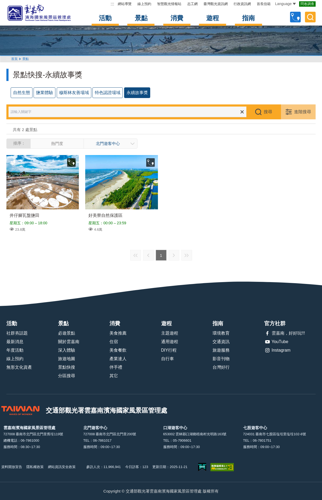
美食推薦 (118, 333)
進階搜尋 (302, 111)
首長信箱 (264, 4)
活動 (105, 18)
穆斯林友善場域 (74, 92)
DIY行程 (169, 350)
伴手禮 (115, 367)
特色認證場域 (107, 92)
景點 (141, 18)
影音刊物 (221, 358)
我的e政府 (202, 467)
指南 (248, 18)
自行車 (167, 358)
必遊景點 (66, 333)
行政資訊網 (242, 4)
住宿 (113, 341)
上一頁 (148, 255)
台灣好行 (221, 367)
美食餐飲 (118, 350)
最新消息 (14, 341)
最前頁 (135, 255)
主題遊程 (169, 333)
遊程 (212, 18)
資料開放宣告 (11, 467)
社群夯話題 (17, 333)
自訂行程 (295, 17)
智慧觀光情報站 (169, 4)
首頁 (14, 59)
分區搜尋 (66, 375)
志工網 (192, 4)
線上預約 (144, 4)
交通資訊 (221, 341)
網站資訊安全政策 (62, 467)
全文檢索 (310, 17)
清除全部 (242, 112)
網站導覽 (125, 4)
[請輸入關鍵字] (131, 112)
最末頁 (186, 255)
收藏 (71, 162)
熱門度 (57, 143)
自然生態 (21, 92)
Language (285, 4)
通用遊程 (169, 341)
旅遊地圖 (66, 358)
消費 (176, 18)
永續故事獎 (137, 92)
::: (112, 4)
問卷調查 (307, 4)
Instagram (277, 350)
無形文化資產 (19, 367)
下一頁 (174, 255)
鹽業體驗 (44, 92)
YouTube (276, 342)
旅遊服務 (221, 350)
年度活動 (14, 350)
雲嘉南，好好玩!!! (284, 333)
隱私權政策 (35, 467)
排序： (19, 143)
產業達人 (118, 358)
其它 (113, 375)
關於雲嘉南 (68, 341)
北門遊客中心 (108, 143)
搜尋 (268, 111)
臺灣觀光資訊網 (215, 4)
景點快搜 (66, 367)
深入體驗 (66, 350)
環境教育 (221, 333)
